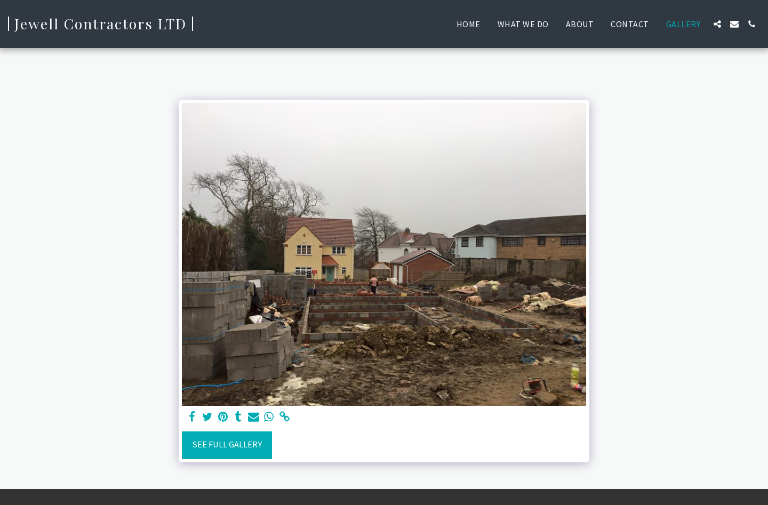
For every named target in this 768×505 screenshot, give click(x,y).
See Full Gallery (227, 444)
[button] (717, 24)
